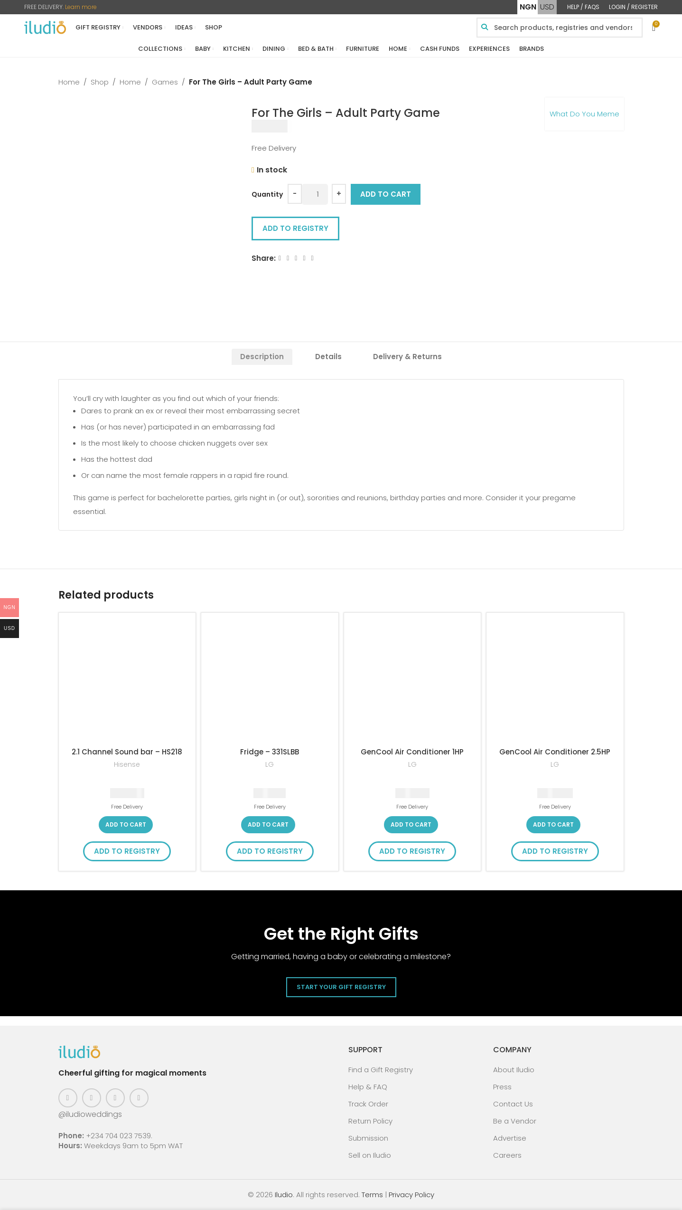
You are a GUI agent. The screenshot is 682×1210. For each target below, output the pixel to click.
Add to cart (385, 194)
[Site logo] (45, 27)
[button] (126, 824)
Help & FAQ (367, 1087)
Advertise (509, 1138)
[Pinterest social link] (115, 1097)
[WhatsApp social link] (312, 258)
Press (502, 1087)
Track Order (368, 1104)
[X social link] (288, 258)
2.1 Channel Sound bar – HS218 (127, 752)
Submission (368, 1138)
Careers (507, 1155)
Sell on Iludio (369, 1155)
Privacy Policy (411, 1195)
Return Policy (370, 1121)
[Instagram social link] (91, 1097)
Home (69, 82)
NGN (528, 6)
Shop (100, 82)
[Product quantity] (315, 194)
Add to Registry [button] (295, 228)
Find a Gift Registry (380, 1070)
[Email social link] (296, 258)
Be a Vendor (514, 1121)
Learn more (81, 7)
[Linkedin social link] (304, 258)
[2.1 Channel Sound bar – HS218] (127, 681)
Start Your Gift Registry (341, 986)
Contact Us (513, 1104)
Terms (372, 1195)
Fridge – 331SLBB (269, 752)
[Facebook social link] (280, 258)
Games (165, 82)
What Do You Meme (584, 114)
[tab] (262, 357)
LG (269, 764)
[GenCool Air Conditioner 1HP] (412, 681)
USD (547, 6)
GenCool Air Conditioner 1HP (412, 752)
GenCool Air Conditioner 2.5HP (554, 752)
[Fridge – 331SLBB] (269, 681)
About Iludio (513, 1070)
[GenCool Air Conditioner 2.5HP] (555, 681)
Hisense (127, 764)
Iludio (284, 1195)
